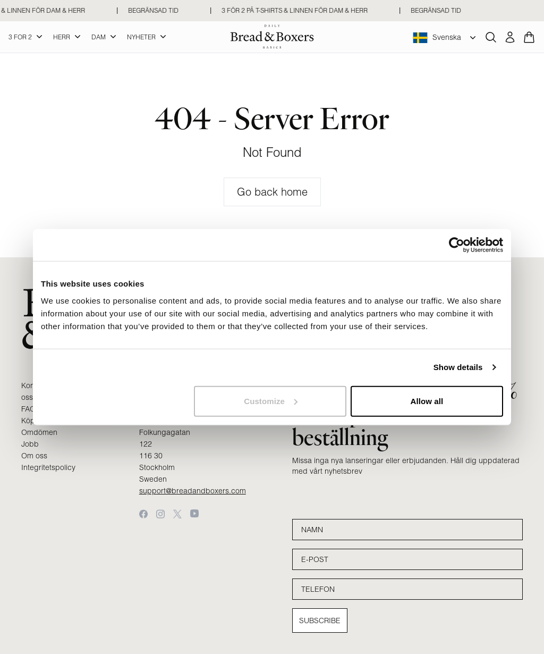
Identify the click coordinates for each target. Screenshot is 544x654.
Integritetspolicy (48, 467)
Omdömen (39, 432)
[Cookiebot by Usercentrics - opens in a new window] (456, 245)
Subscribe (320, 620)
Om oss (34, 455)
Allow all (427, 400)
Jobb (30, 444)
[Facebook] (143, 513)
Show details (458, 367)
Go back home (272, 191)
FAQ (28, 409)
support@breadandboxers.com (192, 491)
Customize (271, 400)
